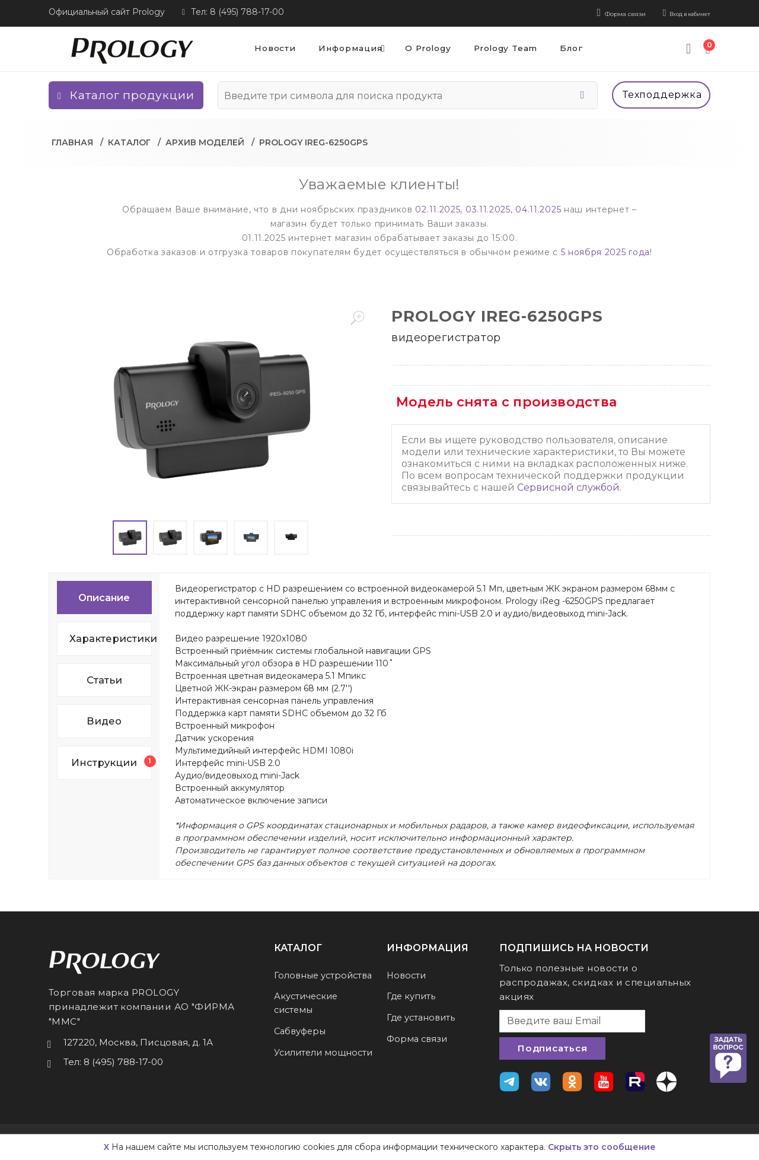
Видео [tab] (104, 719)
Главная (72, 140)
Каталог (129, 140)
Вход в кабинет (672, 12)
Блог (577, 46)
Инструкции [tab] (111, 760)
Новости (259, 46)
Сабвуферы (302, 1042)
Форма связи (580, 11)
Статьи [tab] (104, 678)
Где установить (422, 1015)
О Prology (422, 46)
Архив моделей (204, 140)
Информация (348, 46)
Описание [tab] (104, 595)
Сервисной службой (568, 485)
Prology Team (506, 46)
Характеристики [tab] (110, 636)
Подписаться (552, 1046)
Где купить (412, 994)
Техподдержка (662, 92)
